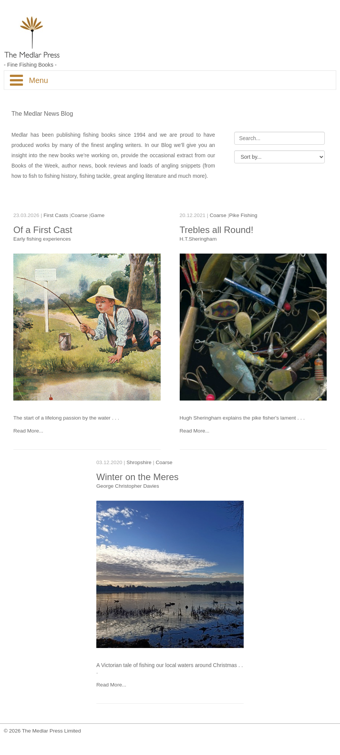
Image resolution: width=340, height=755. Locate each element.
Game (98, 215)
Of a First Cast (42, 230)
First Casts (55, 215)
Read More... (28, 431)
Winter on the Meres (138, 479)
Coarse (80, 215)
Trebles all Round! (217, 230)
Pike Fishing (243, 215)
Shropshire (139, 465)
